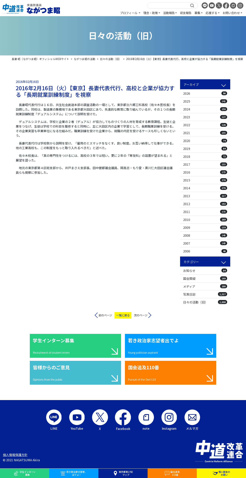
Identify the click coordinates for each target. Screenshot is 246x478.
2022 (205, 125)
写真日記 (205, 294)
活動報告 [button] (169, 13)
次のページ (140, 315)
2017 (205, 164)
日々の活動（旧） (205, 302)
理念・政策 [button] (150, 13)
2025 (205, 101)
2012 (205, 203)
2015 (205, 180)
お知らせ (205, 270)
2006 (205, 251)
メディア (205, 286)
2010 (205, 219)
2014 (205, 188)
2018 (205, 156)
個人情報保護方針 (15, 454)
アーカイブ (191, 84)
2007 (205, 243)
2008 (205, 235)
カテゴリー (191, 261)
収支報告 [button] (185, 13)
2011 (205, 211)
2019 (205, 148)
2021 (205, 132)
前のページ (105, 315)
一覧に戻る (123, 315)
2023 (205, 117)
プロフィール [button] (129, 13)
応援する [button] (211, 13)
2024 (205, 109)
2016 (205, 172)
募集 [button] (197, 13)
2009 (205, 227)
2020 (205, 140)
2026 (205, 93)
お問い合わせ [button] (231, 13)
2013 (205, 196)
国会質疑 (205, 278)
